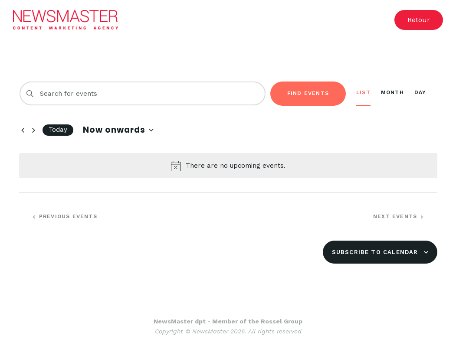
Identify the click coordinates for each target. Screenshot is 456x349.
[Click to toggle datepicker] (118, 130)
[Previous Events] (23, 130)
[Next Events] (34, 130)
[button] (418, 20)
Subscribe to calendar (375, 252)
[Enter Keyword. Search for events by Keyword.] (143, 94)
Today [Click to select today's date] (58, 130)
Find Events (308, 93)
